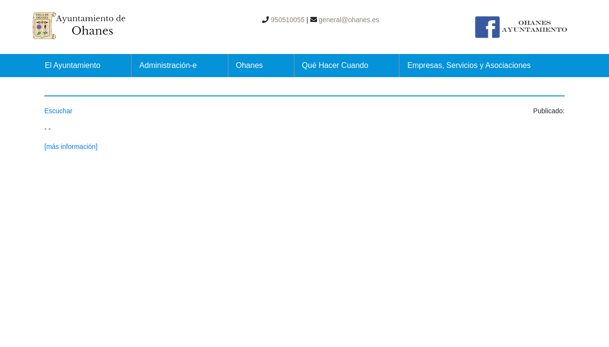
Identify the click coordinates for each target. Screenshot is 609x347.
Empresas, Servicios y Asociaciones (468, 65)
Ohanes (249, 65)
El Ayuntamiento (72, 65)
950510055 (286, 20)
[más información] (70, 146)
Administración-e (168, 65)
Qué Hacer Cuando (335, 65)
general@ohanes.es (348, 20)
